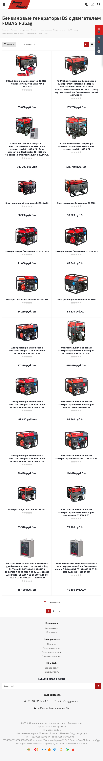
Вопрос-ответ (51, 667)
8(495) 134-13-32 (37, 700)
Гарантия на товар (51, 656)
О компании (51, 628)
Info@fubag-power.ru (68, 701)
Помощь (51, 644)
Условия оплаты (51, 648)
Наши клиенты (51, 671)
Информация (52, 639)
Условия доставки (51, 652)
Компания (51, 623)
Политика (51, 632)
